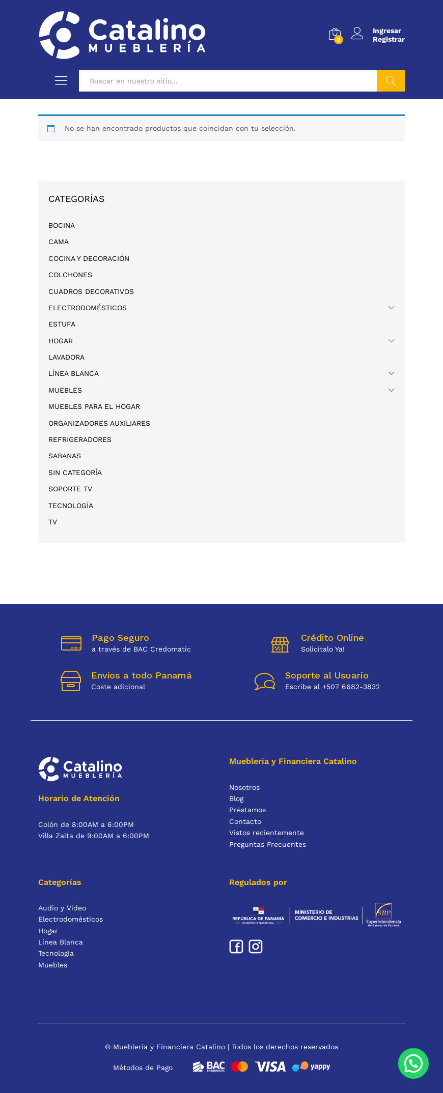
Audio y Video (62, 908)
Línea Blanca (73, 373)
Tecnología (70, 505)
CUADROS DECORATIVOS (91, 291)
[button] (418, 1075)
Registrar (389, 39)
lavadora (66, 357)
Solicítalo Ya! (323, 649)
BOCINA (61, 225)
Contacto (245, 821)
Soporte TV (70, 489)
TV (52, 522)
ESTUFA (61, 324)
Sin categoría (75, 472)
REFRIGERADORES (80, 439)
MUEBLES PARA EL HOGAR (94, 406)
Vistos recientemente (266, 833)
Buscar (391, 81)
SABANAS (64, 456)
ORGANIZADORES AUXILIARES (99, 423)
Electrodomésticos (87, 308)
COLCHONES (70, 275)
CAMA (58, 242)
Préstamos (247, 810)
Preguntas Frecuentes (267, 844)
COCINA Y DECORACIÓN (88, 258)
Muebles (65, 390)
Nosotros (244, 787)
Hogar (60, 341)
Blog (236, 798)
